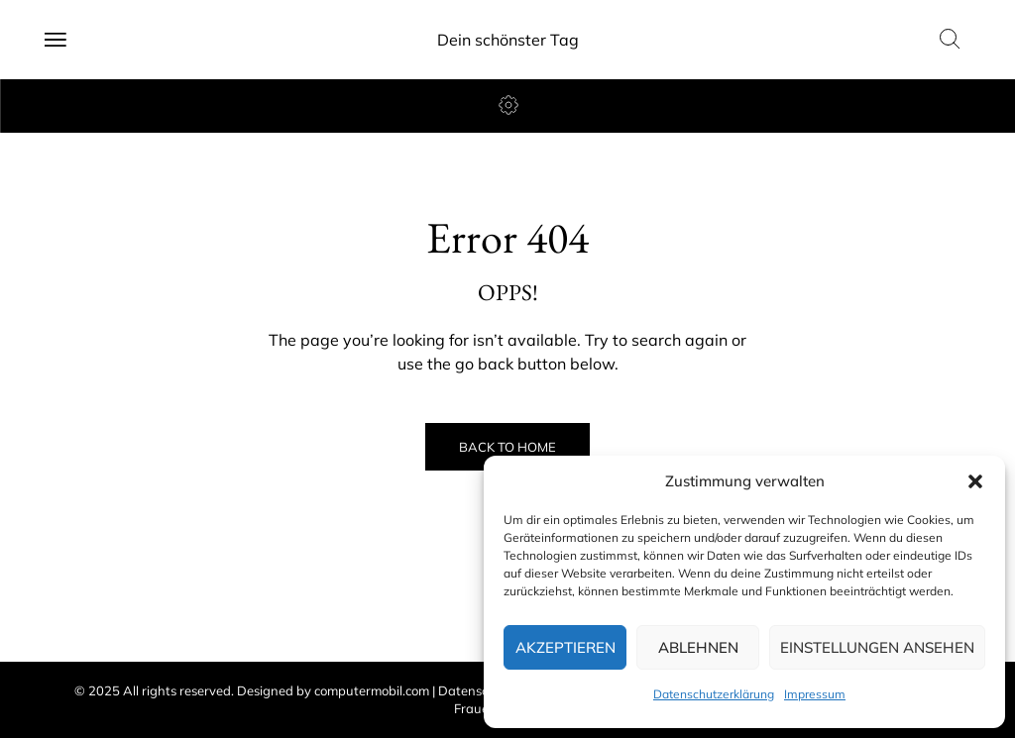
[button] (975, 481)
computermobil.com (371, 690)
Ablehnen (698, 647)
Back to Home (507, 447)
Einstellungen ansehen (877, 647)
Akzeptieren (565, 647)
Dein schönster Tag (508, 40)
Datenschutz (476, 690)
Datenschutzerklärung (713, 693)
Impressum (815, 693)
